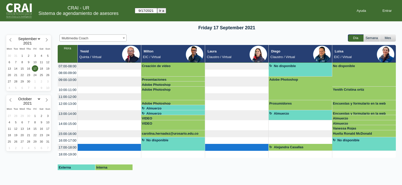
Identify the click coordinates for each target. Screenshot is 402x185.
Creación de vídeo (156, 66)
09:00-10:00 (67, 80)
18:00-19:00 (67, 154)
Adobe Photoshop (156, 85)
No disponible (285, 66)
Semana (372, 38)
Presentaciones (154, 79)
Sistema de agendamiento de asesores (78, 13)
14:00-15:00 (67, 124)
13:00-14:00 (67, 114)
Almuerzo (154, 108)
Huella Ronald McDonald (352, 133)
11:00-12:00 (67, 97)
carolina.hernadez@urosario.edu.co (170, 133)
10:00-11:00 (67, 90)
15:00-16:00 (67, 134)
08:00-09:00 (67, 73)
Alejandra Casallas (289, 147)
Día (355, 38)
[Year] (28, 43)
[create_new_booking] (109, 66)
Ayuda (361, 11)
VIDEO (147, 118)
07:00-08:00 (67, 66)
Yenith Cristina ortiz (348, 89)
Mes (388, 38)
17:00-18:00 (67, 147)
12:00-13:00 (67, 104)
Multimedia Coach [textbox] (75, 38)
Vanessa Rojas (344, 128)
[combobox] (93, 38)
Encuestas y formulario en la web (359, 103)
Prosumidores (280, 103)
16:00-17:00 (67, 140)
